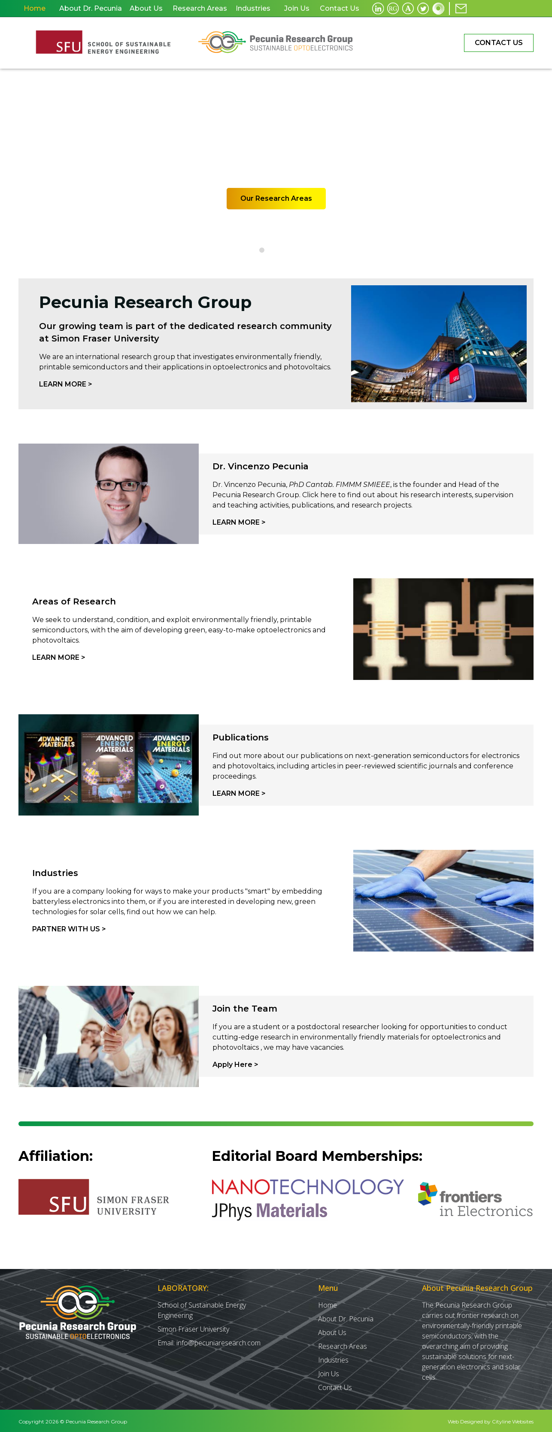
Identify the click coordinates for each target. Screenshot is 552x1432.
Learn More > (65, 384)
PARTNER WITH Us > (69, 929)
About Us (332, 1330)
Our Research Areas (276, 198)
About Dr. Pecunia (345, 1317)
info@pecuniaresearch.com (218, 1341)
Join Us (328, 1372)
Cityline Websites (513, 1420)
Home (327, 1303)
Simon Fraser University (193, 1327)
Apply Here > (235, 1064)
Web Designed (465, 1420)
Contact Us (499, 43)
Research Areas (342, 1344)
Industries (333, 1358)
